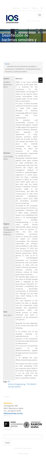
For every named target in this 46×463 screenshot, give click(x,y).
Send (7, 443)
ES (28, 21)
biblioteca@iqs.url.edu (13, 413)
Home (7, 64)
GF (9, 381)
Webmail (35, 8)
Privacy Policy (23, 454)
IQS (41, 8)
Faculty (26, 8)
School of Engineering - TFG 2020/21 (22, 384)
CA (33, 21)
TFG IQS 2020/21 (14, 387)
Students (16, 8)
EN (38, 21)
